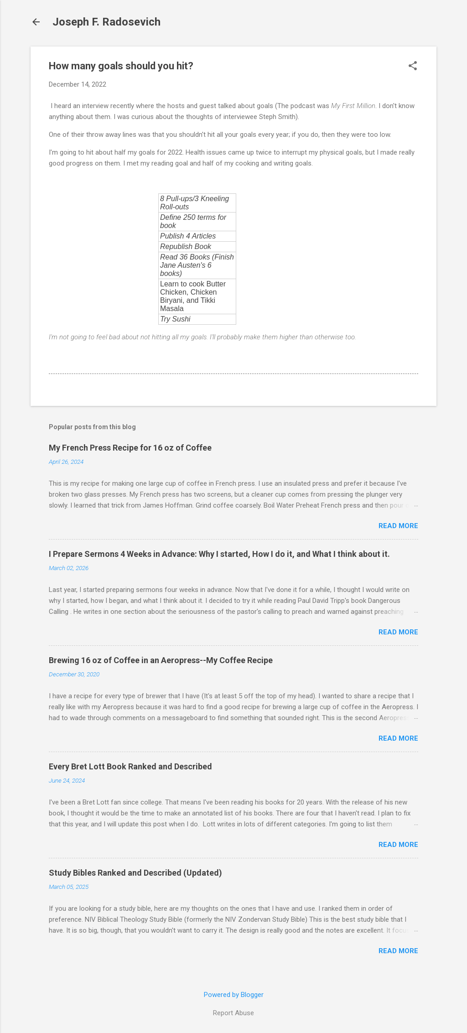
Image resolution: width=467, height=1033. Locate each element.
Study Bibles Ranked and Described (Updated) (135, 872)
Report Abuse (233, 1013)
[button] (412, 66)
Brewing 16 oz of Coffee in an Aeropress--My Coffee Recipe (161, 660)
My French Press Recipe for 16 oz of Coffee (130, 447)
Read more (398, 526)
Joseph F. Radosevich (106, 22)
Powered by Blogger (234, 995)
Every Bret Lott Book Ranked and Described (130, 766)
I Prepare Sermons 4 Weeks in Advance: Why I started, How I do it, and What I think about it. (219, 554)
